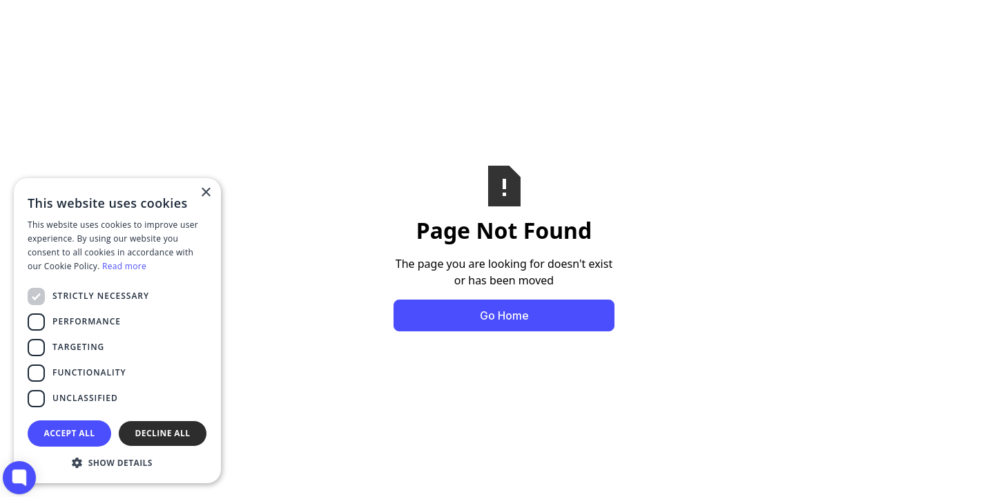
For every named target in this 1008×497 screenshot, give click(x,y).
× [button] (205, 193)
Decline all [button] (163, 433)
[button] (117, 462)
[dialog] (117, 330)
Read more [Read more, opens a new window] (124, 266)
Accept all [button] (69, 433)
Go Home (504, 315)
